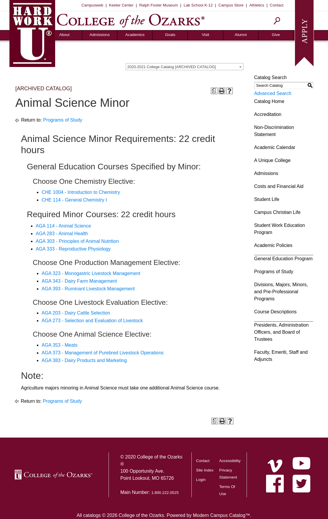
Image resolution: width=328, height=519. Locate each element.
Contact (276, 5)
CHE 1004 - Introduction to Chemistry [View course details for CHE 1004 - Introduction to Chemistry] (81, 192)
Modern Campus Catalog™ (221, 515)
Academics (135, 34)
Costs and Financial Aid (279, 186)
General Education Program (283, 258)
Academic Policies (273, 245)
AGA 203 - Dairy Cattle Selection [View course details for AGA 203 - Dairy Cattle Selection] (76, 312)
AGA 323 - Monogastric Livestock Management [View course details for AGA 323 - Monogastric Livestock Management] (91, 273)
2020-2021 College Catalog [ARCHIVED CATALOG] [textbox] (171, 67)
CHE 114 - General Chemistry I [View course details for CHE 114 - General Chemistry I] (74, 199)
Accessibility (230, 461)
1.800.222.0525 (165, 492)
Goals (170, 34)
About (64, 34)
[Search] (277, 20)
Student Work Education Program (279, 229)
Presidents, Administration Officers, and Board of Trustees (281, 332)
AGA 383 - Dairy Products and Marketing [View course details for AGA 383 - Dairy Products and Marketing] (84, 360)
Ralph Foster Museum (158, 5)
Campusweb (92, 5)
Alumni (241, 34)
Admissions (100, 34)
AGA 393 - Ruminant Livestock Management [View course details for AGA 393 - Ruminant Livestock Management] (88, 288)
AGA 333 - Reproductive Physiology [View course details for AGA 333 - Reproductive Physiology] (73, 248)
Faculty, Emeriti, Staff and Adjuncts (281, 356)
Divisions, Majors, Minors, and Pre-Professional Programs (281, 291)
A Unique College (272, 160)
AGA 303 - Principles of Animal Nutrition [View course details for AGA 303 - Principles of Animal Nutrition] (77, 241)
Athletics (256, 5)
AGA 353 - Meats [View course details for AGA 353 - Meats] (60, 345)
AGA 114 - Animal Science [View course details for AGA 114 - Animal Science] (63, 225)
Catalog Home (269, 101)
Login (201, 479)
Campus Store (231, 5)
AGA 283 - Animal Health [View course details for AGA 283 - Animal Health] (62, 233)
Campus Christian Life (277, 212)
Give (276, 34)
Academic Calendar (275, 147)
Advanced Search (272, 93)
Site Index (205, 470)
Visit (205, 34)
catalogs (92, 515)
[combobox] (185, 66)
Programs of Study (62, 119)
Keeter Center (121, 5)
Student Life (266, 199)
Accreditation (268, 114)
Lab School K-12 (198, 5)
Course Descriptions (275, 311)
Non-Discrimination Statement (274, 131)
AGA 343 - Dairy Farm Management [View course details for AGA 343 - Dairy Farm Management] (79, 281)
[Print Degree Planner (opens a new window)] (214, 91)
